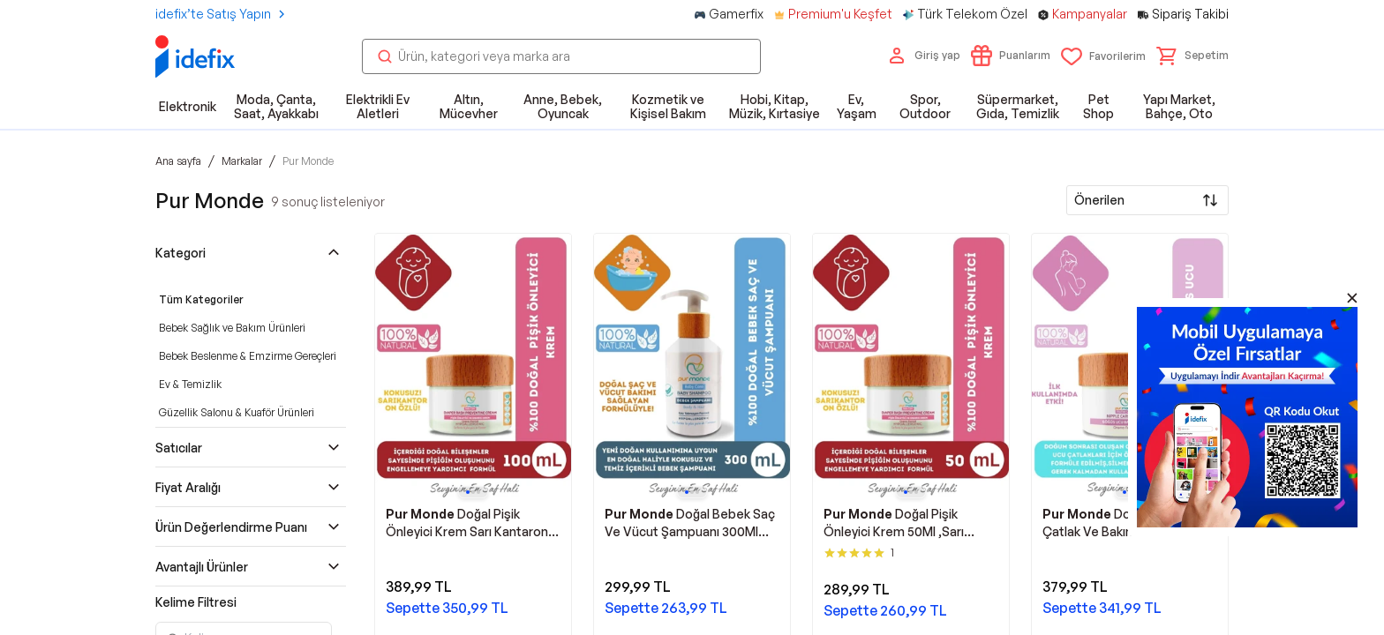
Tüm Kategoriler (201, 299)
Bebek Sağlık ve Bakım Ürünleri (232, 327)
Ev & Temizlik (190, 384)
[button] (1192, 55)
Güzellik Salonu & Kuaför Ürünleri (236, 412)
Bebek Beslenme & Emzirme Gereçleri (247, 355)
